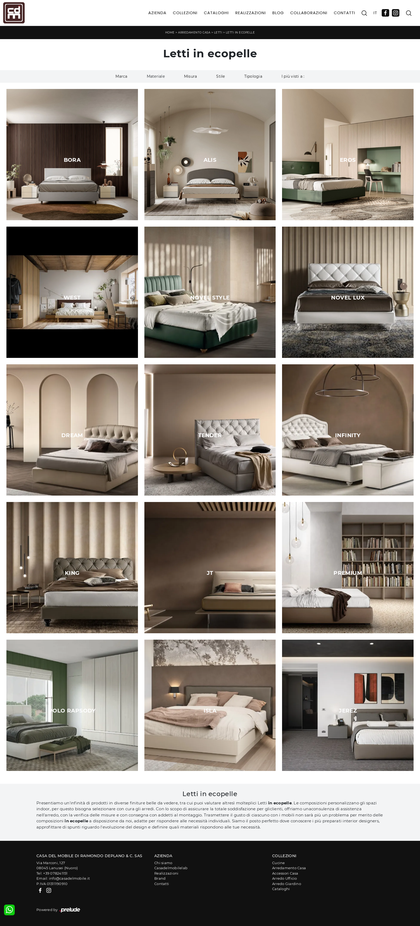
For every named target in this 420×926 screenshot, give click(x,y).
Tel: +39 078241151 (52, 873)
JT (210, 573)
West (72, 298)
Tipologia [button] (253, 76)
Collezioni (185, 13)
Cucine (278, 863)
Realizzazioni (250, 13)
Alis (210, 160)
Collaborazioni (309, 13)
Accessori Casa (285, 873)
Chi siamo (163, 863)
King (72, 573)
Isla (210, 711)
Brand (160, 878)
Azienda (157, 13)
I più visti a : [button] (293, 76)
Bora (72, 160)
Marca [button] (121, 76)
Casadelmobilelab (171, 868)
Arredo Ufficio (284, 878)
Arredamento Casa (194, 32)
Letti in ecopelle (240, 32)
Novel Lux (348, 298)
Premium (347, 573)
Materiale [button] (156, 76)
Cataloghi (216, 13)
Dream (72, 435)
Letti (218, 32)
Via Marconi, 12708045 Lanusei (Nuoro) (57, 865)
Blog (278, 13)
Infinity (348, 435)
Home (170, 32)
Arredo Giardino (286, 884)
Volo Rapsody (72, 711)
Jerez (348, 711)
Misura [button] (190, 76)
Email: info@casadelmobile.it (63, 878)
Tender (210, 435)
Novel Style (210, 298)
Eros (348, 160)
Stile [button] (220, 76)
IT (375, 13)
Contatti (344, 13)
